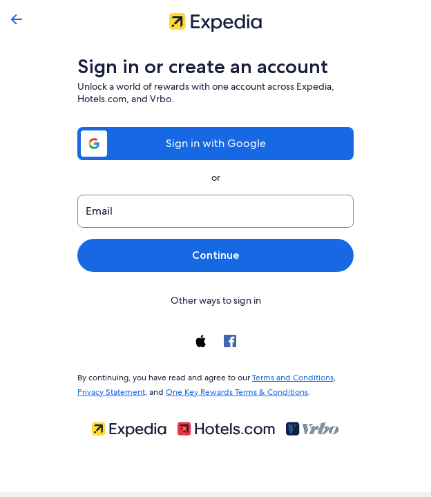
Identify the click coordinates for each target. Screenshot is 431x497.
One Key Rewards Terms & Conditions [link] (233, 389)
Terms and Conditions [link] (286, 376)
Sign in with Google (215, 143)
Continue (215, 255)
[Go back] (16, 19)
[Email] (215, 211)
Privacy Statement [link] (110, 389)
